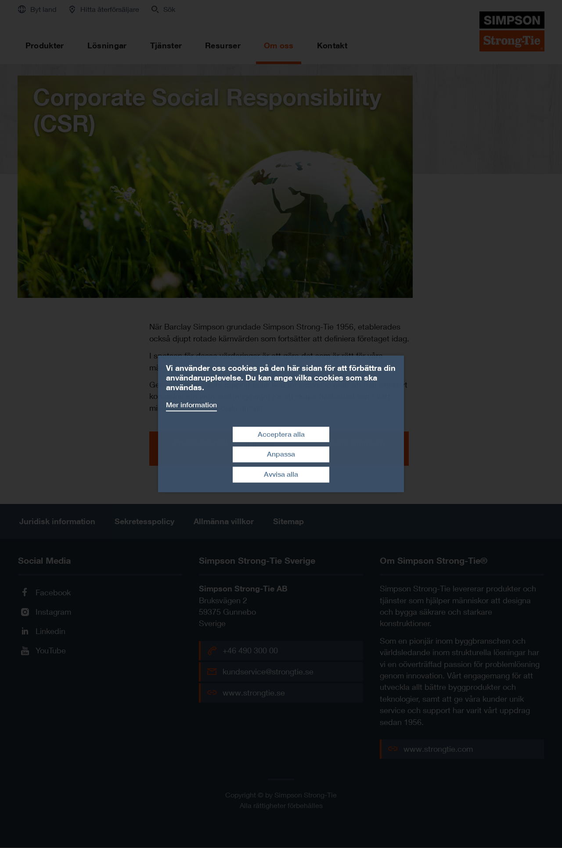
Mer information (191, 405)
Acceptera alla (281, 434)
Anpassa (281, 454)
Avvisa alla (281, 474)
